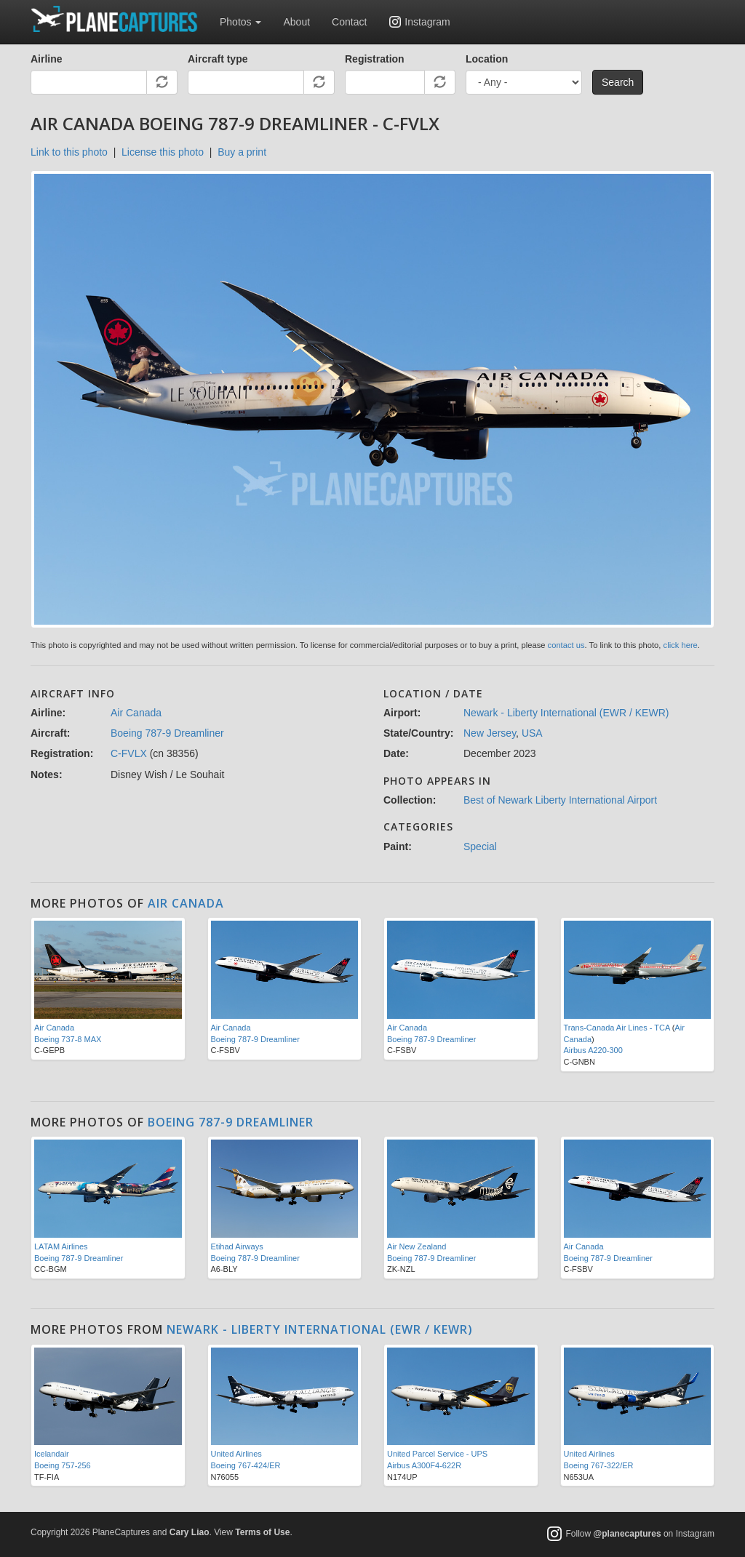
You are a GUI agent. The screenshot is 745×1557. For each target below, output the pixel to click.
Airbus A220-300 (593, 1050)
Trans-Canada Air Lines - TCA (617, 1027)
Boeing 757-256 (62, 1465)
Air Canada (136, 713)
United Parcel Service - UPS (437, 1453)
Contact (349, 22)
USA (532, 733)
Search (618, 82)
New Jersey (489, 733)
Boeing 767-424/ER (246, 1465)
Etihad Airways (237, 1246)
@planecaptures (627, 1534)
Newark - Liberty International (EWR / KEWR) (566, 713)
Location (487, 59)
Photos (240, 22)
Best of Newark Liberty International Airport (560, 800)
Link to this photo (69, 152)
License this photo (162, 152)
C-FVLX (129, 753)
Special (480, 846)
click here (681, 645)
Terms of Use (262, 1532)
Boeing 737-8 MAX (67, 1039)
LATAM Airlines (61, 1246)
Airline (47, 59)
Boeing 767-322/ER (599, 1465)
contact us (566, 645)
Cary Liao (190, 1532)
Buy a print (242, 152)
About (296, 22)
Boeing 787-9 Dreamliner (167, 733)
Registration (375, 59)
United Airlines (236, 1453)
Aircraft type (217, 59)
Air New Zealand (416, 1246)
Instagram (427, 22)
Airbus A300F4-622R (424, 1465)
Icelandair (51, 1453)
